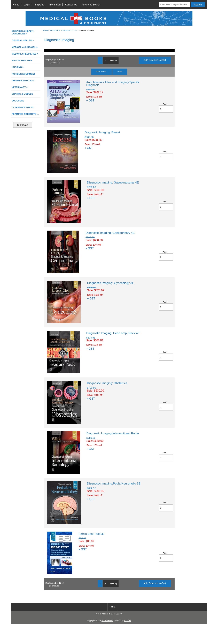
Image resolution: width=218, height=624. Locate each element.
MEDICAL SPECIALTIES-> (25, 54)
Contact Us (71, 4)
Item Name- (101, 71)
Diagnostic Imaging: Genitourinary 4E (110, 232)
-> (25, 47)
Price (120, 71)
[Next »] (113, 60)
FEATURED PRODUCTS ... (25, 114)
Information (55, 4)
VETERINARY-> (20, 87)
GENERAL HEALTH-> (23, 40)
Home (16, 4)
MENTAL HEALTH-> (22, 60)
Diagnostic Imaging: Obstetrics (107, 383)
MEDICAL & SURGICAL (60, 30)
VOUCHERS (18, 100)
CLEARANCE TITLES (23, 107)
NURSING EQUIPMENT (23, 74)
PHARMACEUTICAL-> (23, 80)
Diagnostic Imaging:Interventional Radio (112, 433)
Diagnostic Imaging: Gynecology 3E (110, 283)
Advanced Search (91, 4)
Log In (27, 4)
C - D (74, 30)
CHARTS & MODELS (22, 94)
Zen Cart (127, 621)
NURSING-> (18, 67)
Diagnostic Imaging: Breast (102, 132)
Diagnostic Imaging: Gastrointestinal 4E (113, 182)
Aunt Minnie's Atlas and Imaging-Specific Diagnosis (113, 83)
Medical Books (107, 621)
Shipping (39, 4)
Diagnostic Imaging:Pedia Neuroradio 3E (113, 483)
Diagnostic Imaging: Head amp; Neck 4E (112, 333)
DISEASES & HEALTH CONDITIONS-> (23, 32)
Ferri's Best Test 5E (91, 533)
